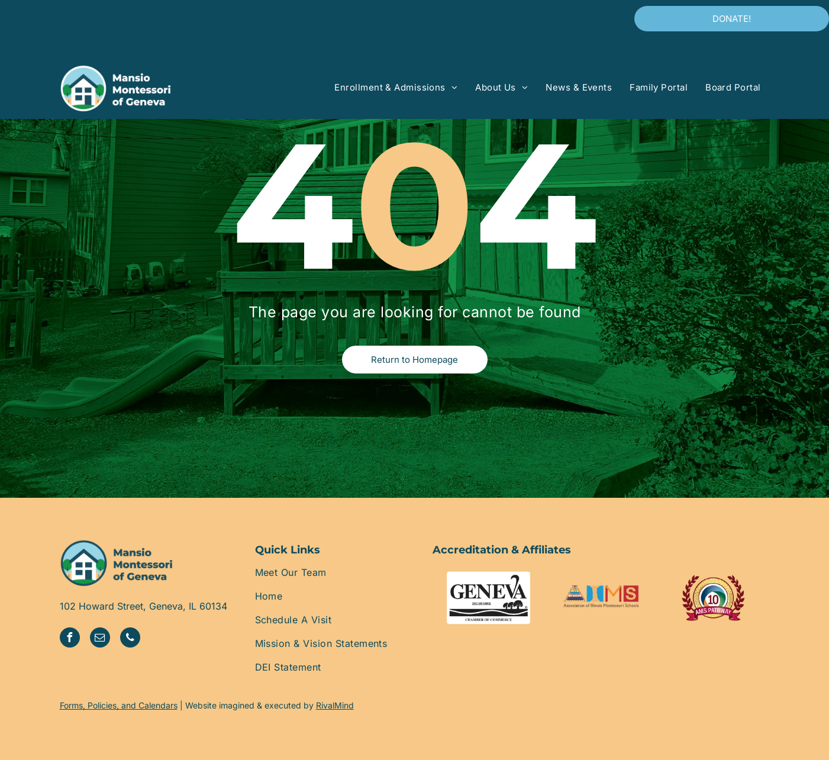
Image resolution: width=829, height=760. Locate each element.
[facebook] (70, 638)
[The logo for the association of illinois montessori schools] (600, 598)
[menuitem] (395, 88)
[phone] (130, 638)
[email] (100, 638)
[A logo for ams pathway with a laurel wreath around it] (713, 598)
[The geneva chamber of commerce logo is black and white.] (489, 598)
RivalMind (335, 705)
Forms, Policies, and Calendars (119, 705)
